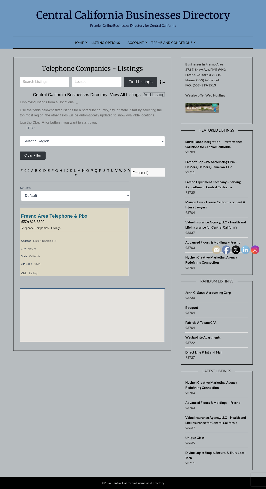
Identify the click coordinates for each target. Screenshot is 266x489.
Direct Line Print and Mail (203, 352)
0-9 (26, 170)
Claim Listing (29, 273)
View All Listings (125, 94)
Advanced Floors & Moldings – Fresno (213, 242)
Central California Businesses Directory (133, 15)
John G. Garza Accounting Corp (208, 292)
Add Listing (154, 94)
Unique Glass (195, 438)
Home (79, 43)
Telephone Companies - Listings (92, 68)
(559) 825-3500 (32, 222)
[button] (92, 311)
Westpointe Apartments (203, 337)
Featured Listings (216, 130)
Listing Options (105, 43)
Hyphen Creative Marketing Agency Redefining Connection (211, 259)
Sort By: (25, 187)
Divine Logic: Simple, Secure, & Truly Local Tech (215, 455)
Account (136, 43)
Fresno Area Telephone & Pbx (54, 216)
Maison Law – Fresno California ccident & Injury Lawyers (215, 204)
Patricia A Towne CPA (201, 322)
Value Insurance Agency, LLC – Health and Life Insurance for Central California (215, 224)
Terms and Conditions (171, 43)
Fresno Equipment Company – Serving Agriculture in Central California (213, 184)
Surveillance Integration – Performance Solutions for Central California (213, 144)
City (30, 128)
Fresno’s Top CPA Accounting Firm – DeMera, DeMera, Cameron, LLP (211, 164)
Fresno (137, 173)
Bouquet (191, 307)
